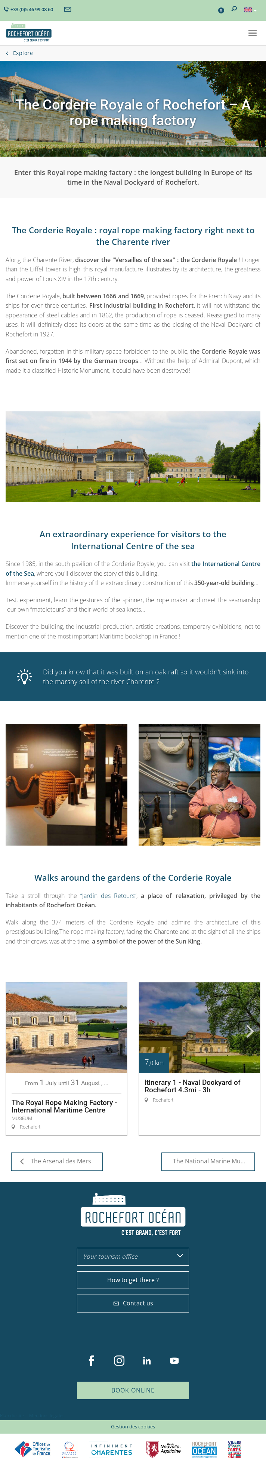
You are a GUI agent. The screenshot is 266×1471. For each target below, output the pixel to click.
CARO (204, 1449)
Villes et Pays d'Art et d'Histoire (234, 1449)
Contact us (133, 1303)
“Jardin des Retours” (108, 896)
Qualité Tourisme (70, 1449)
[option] (66, 1059)
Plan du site (12, 1415)
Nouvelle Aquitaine (163, 1449)
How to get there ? (133, 1280)
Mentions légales (47, 1415)
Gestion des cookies (133, 1426)
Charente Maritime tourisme (111, 1449)
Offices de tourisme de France (32, 1449)
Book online (133, 1390)
